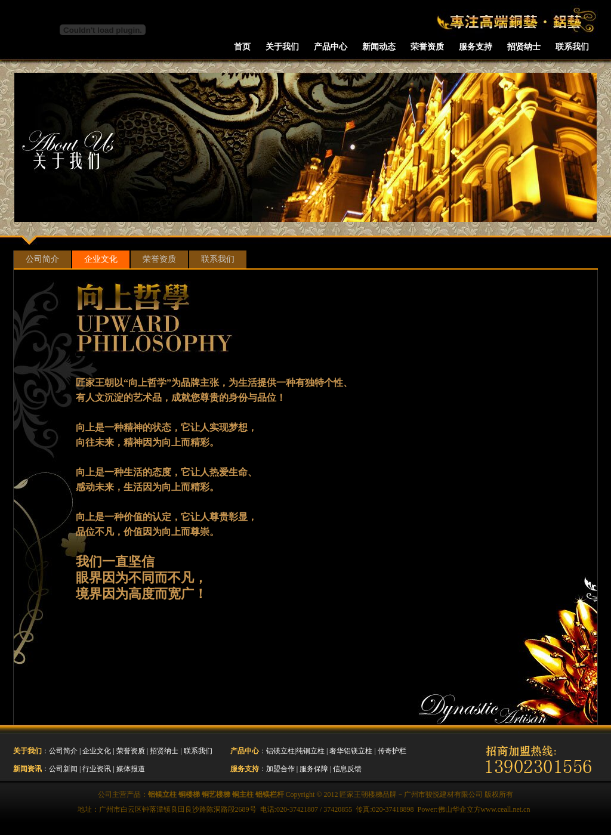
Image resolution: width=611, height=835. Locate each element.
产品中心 (330, 46)
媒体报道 (130, 769)
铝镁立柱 (280, 751)
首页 (242, 46)
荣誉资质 (427, 46)
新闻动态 (379, 46)
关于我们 (282, 46)
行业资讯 (96, 769)
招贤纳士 (524, 46)
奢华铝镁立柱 (350, 751)
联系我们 (572, 46)
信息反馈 (347, 769)
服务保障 (314, 769)
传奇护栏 (392, 751)
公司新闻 (63, 769)
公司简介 (42, 259)
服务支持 (475, 46)
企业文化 (101, 259)
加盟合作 (280, 769)
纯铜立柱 (310, 751)
